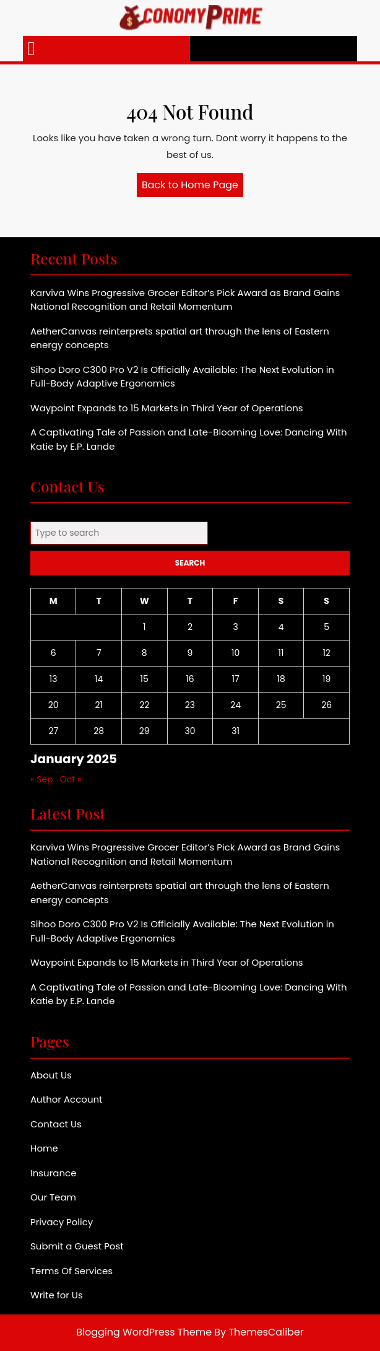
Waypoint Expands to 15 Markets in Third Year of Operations (166, 407)
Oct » (71, 779)
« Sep (41, 779)
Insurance (53, 1172)
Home (44, 1148)
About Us (51, 1075)
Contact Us (56, 1123)
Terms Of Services (71, 1270)
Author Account (66, 1099)
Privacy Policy (61, 1221)
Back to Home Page (192, 187)
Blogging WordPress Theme (144, 1332)
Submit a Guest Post (77, 1246)
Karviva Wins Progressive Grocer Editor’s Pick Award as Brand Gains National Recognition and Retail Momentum (185, 299)
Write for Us (56, 1294)
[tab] (31, 48)
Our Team (53, 1197)
